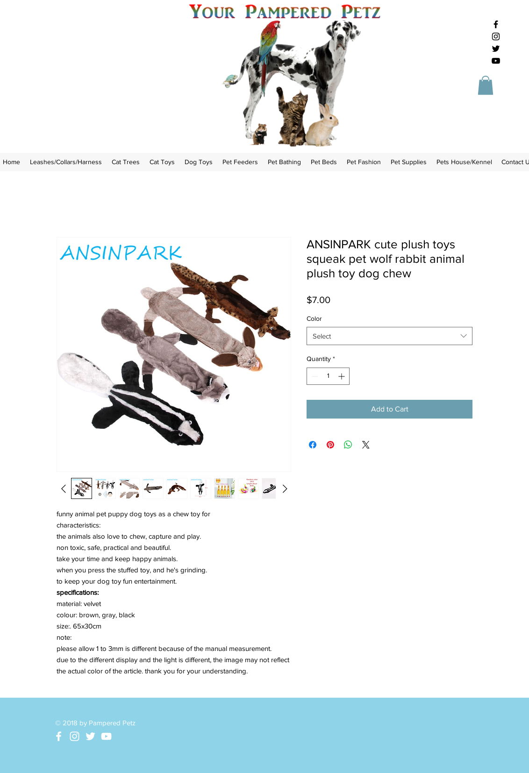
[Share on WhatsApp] (348, 444)
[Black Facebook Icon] (496, 24)
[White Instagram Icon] (74, 736)
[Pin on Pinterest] (330, 444)
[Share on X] (366, 444)
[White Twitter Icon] (90, 736)
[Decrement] (314, 376)
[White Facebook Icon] (58, 736)
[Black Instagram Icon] (496, 36)
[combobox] (389, 336)
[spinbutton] (328, 376)
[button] (485, 85)
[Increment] (342, 376)
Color (314, 318)
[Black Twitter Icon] (496, 48)
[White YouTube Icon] (106, 736)
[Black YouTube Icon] (496, 61)
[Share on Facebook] (312, 444)
